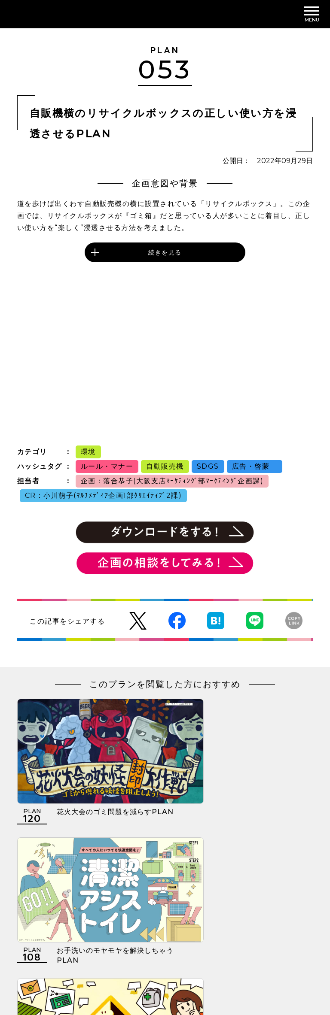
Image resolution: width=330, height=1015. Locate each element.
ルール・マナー (107, 466)
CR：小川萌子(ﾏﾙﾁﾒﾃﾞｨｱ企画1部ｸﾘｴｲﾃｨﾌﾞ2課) (103, 495)
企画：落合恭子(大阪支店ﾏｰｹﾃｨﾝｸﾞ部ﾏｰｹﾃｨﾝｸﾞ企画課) (172, 481)
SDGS (208, 466)
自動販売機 (165, 466)
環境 (88, 452)
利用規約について (43, 962)
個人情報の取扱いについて (125, 962)
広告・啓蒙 (254, 466)
